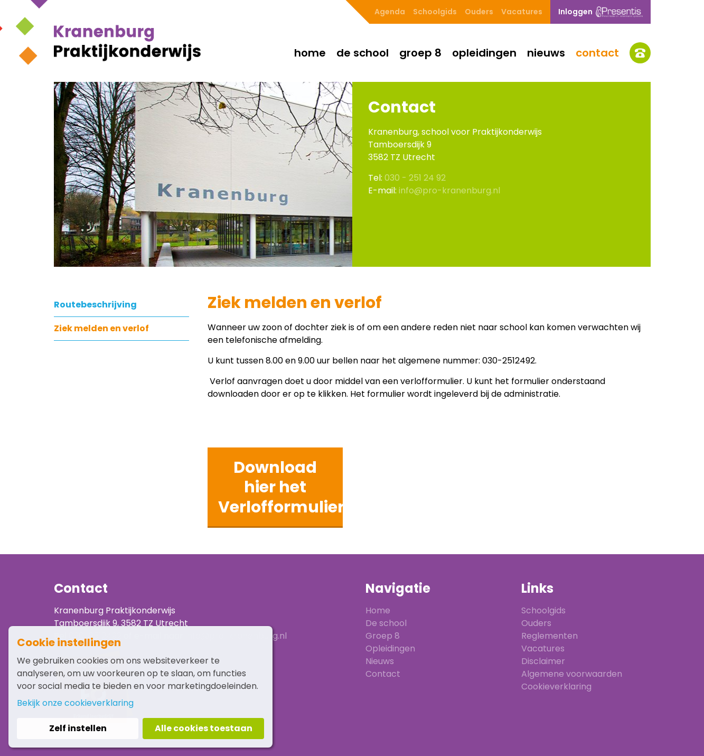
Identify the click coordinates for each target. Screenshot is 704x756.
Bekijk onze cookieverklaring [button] (75, 703)
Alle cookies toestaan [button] (203, 728)
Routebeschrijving (95, 304)
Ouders (479, 11)
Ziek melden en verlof (101, 328)
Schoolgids (435, 11)
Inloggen (600, 11)
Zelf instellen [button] (78, 728)
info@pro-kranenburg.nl (449, 190)
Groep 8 (420, 52)
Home (310, 52)
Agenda (389, 11)
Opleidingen (484, 52)
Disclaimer (543, 661)
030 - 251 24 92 (415, 178)
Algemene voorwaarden (571, 674)
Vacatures (521, 11)
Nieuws (546, 52)
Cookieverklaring (556, 686)
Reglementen (549, 636)
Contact (597, 52)
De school (362, 52)
